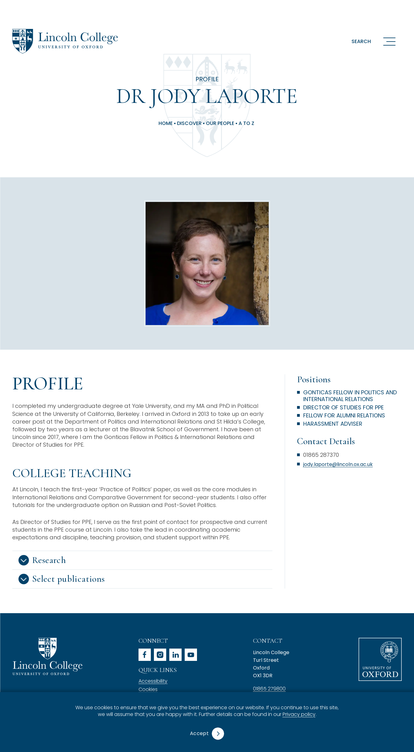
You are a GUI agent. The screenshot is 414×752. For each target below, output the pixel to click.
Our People (220, 123)
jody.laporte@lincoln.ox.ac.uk (338, 464)
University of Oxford (380, 659)
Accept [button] (199, 733)
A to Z (246, 123)
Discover (189, 123)
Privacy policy (299, 714)
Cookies (148, 689)
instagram (160, 655)
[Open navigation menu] (389, 41)
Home (166, 123)
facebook (145, 655)
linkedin (175, 655)
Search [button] (361, 41)
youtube (191, 655)
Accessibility (153, 681)
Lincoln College (47, 656)
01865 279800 (269, 688)
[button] (142, 560)
